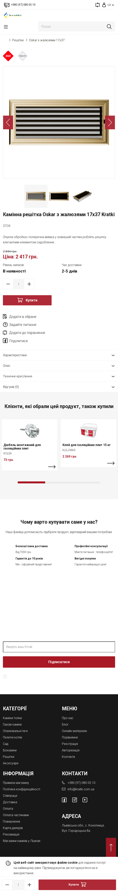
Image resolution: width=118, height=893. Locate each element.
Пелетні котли (12, 737)
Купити (31, 300)
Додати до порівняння (27, 333)
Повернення (11, 821)
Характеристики (15, 355)
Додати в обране (22, 317)
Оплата (8, 808)
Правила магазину (16, 783)
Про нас (67, 718)
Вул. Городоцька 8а (76, 831)
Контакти (68, 757)
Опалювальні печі (15, 731)
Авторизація (70, 750)
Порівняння (70, 737)
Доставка (10, 802)
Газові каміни (12, 724)
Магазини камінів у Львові (21, 841)
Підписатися (59, 662)
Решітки (18, 40)
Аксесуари (10, 763)
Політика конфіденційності (21, 789)
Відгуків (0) (11, 387)
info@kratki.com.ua (81, 789)
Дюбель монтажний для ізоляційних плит (22, 446)
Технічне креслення (17, 376)
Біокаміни (10, 750)
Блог (65, 724)
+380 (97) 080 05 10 (81, 783)
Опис (6, 366)
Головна (5, 40)
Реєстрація (70, 744)
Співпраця (10, 796)
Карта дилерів (13, 828)
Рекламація (11, 834)
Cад (5, 744)
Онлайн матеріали (74, 731)
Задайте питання (22, 325)
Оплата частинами (16, 815)
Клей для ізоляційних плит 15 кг (87, 445)
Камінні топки (12, 718)
